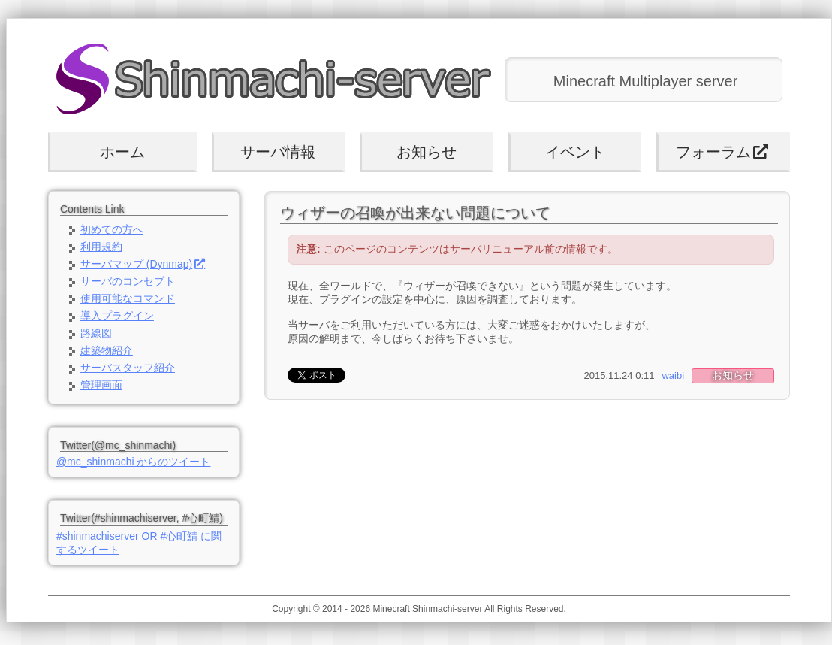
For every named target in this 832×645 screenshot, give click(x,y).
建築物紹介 (106, 350)
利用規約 (101, 247)
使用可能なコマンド (127, 298)
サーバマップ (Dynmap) (136, 264)
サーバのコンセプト (127, 281)
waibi (673, 375)
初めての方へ (111, 229)
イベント (575, 152)
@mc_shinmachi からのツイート (133, 462)
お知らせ (426, 152)
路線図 (96, 333)
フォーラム (713, 152)
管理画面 (101, 385)
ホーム (122, 152)
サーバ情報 (277, 152)
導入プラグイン (117, 316)
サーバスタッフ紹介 (127, 368)
